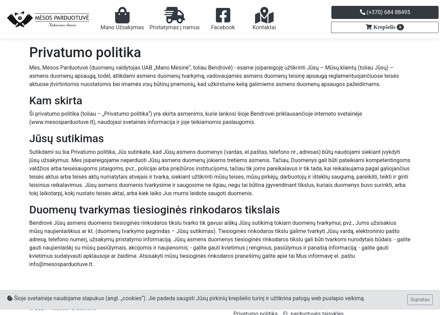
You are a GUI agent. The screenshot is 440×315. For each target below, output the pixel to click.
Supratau (420, 299)
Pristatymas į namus (175, 19)
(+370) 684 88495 (385, 12)
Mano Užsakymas (122, 19)
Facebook (223, 19)
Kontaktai (264, 19)
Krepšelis (388, 27)
